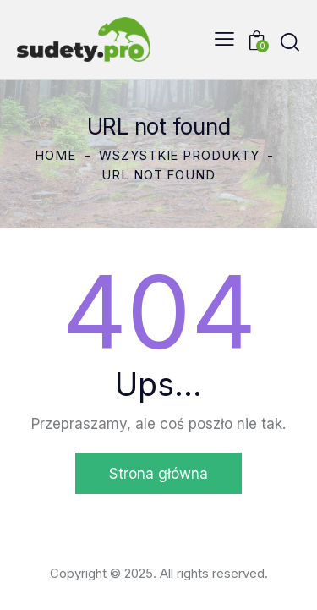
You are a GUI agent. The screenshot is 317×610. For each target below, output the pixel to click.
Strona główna (158, 473)
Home (55, 155)
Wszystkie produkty (179, 155)
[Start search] (290, 41)
